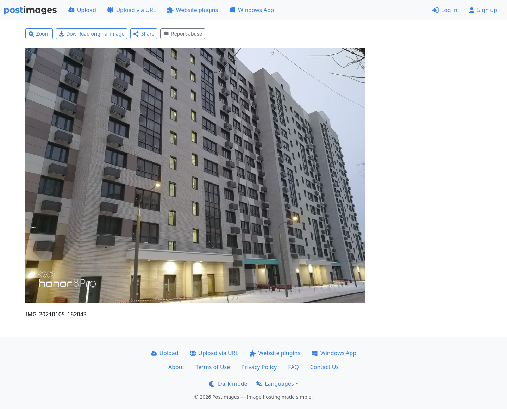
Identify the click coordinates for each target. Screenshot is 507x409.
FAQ (293, 367)
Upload (82, 10)
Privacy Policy (259, 367)
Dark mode (228, 384)
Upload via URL (131, 10)
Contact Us (324, 367)
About (176, 367)
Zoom (39, 33)
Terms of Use (212, 367)
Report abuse (182, 33)
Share (143, 33)
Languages (275, 384)
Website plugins (192, 10)
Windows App (251, 10)
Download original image (92, 33)
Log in (444, 10)
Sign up (483, 10)
